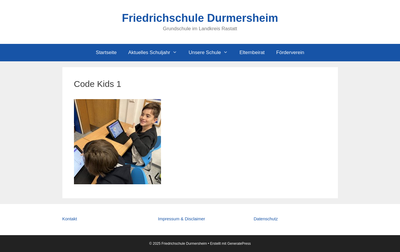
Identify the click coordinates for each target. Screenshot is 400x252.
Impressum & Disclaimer (181, 218)
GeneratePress (239, 244)
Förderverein (290, 52)
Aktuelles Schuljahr (155, 52)
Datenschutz (266, 218)
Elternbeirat (252, 52)
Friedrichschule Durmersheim (200, 18)
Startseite (106, 52)
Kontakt (69, 218)
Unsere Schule (211, 52)
